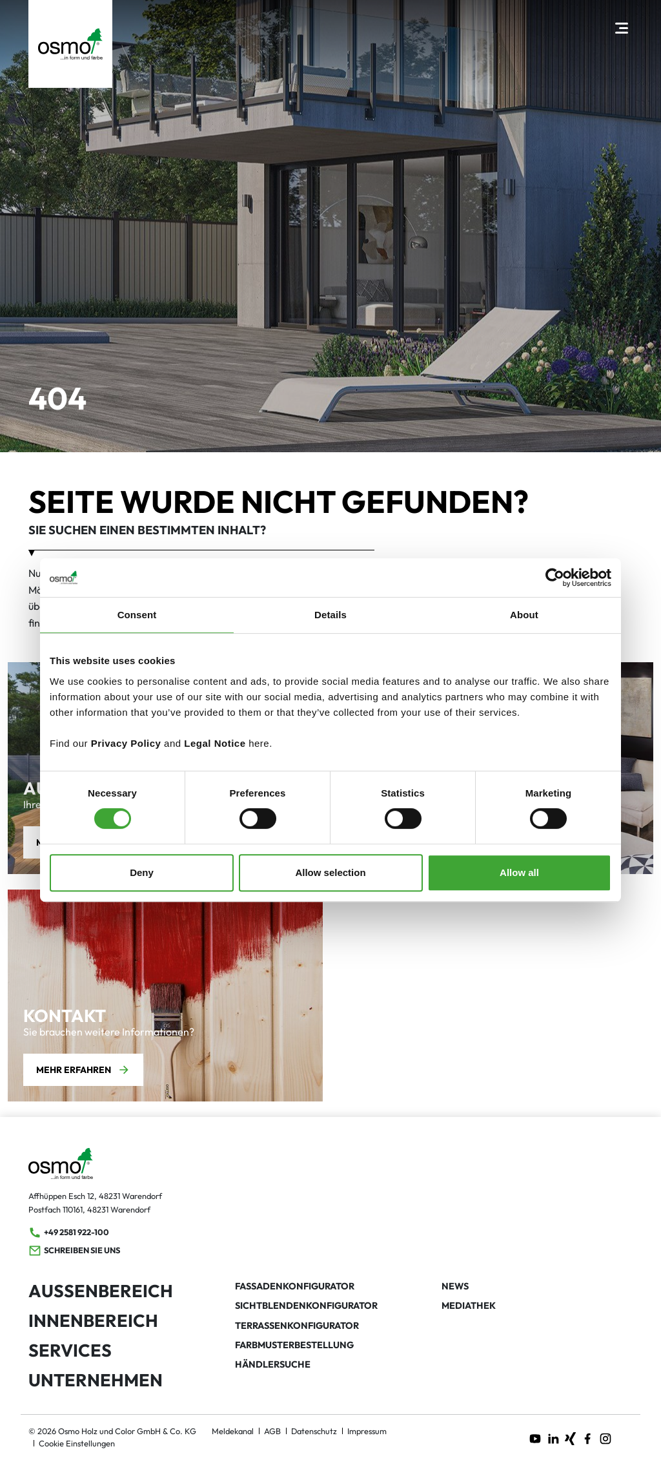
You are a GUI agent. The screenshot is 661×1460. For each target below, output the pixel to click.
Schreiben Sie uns (74, 1250)
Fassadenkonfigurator (294, 1286)
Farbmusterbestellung (294, 1345)
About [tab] (524, 614)
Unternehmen (95, 1380)
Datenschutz (314, 1431)
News (455, 1286)
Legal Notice (214, 743)
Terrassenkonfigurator (297, 1325)
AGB (272, 1431)
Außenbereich (100, 1291)
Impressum (367, 1431)
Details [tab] (330, 614)
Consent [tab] (137, 614)
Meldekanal (233, 1431)
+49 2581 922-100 (68, 1232)
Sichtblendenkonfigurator (306, 1305)
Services (70, 1350)
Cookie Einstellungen (77, 1443)
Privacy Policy (126, 743)
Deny (142, 872)
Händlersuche (272, 1364)
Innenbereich (93, 1320)
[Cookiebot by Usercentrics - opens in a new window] (554, 577)
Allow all (519, 872)
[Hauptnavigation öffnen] (621, 27)
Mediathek (469, 1305)
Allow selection (330, 872)
